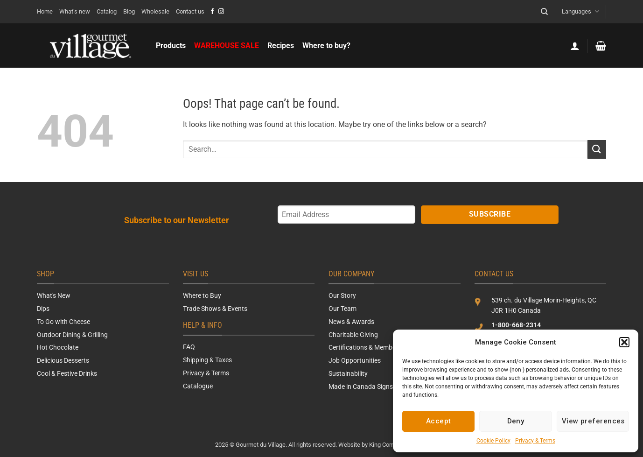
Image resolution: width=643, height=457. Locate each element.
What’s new (74, 11)
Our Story (342, 295)
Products (171, 45)
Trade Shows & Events (215, 308)
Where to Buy (202, 295)
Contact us (190, 11)
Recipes (280, 45)
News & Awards (351, 321)
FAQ (189, 347)
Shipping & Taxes (207, 360)
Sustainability (348, 373)
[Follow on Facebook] (212, 11)
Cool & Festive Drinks (67, 373)
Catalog (107, 11)
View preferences (593, 421)
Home (45, 11)
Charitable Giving (353, 334)
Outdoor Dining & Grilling (72, 334)
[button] (624, 342)
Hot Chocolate (57, 347)
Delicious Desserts (63, 360)
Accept (438, 421)
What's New (53, 295)
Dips (43, 308)
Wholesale (155, 11)
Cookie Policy (493, 440)
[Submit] (596, 149)
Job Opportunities (354, 360)
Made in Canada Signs (360, 386)
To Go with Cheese (63, 321)
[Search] (544, 11)
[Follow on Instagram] (221, 11)
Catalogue (198, 386)
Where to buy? (326, 45)
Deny (515, 421)
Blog (129, 11)
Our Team (342, 308)
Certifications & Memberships (370, 347)
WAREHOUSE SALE (226, 45)
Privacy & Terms (535, 440)
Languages (580, 11)
